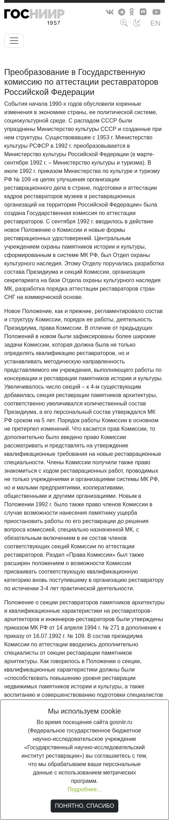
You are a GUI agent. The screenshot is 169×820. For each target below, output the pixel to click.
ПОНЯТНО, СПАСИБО (84, 806)
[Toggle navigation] (14, 41)
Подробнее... (84, 789)
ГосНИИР (47, 18)
